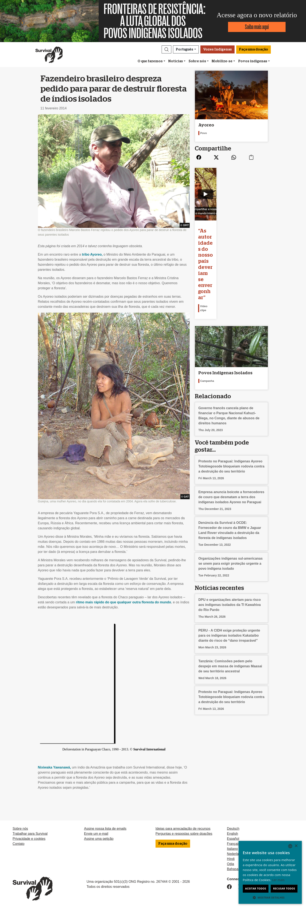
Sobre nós (197, 61)
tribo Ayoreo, (92, 254)
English (232, 833)
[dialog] (270, 872)
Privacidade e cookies (29, 838)
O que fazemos (150, 61)
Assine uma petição (99, 838)
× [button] (296, 846)
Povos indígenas (252, 61)
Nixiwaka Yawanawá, (54, 767)
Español (233, 838)
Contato (18, 844)
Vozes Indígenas (217, 49)
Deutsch (233, 828)
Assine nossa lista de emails (105, 828)
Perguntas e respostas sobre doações (184, 833)
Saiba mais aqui (257, 27)
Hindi (231, 859)
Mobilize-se (222, 61)
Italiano (232, 849)
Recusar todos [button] (284, 888)
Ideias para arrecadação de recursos (183, 828)
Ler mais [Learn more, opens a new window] (278, 880)
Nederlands (235, 854)
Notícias (175, 61)
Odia (230, 864)
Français (233, 844)
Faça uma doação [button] (253, 49)
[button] (166, 49)
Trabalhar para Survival (30, 833)
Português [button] (184, 49)
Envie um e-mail (96, 833)
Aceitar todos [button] (255, 888)
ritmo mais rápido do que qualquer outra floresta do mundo (123, 602)
